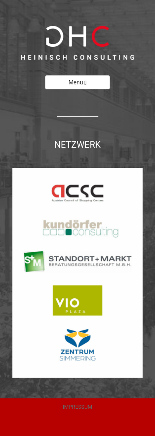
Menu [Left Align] (78, 82)
